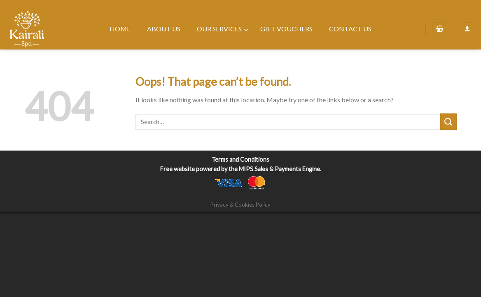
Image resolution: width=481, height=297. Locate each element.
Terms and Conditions (240, 159)
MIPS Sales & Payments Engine (279, 168)
